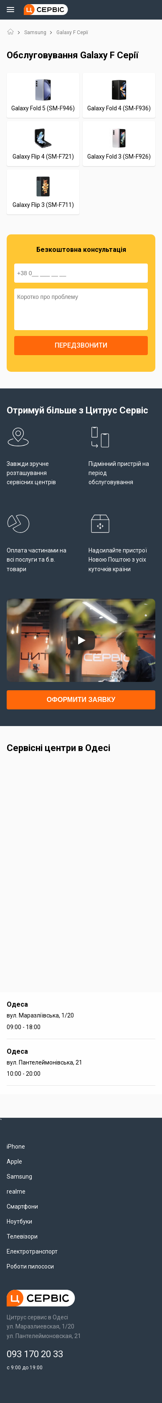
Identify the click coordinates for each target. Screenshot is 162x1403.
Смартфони (22, 1206)
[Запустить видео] (81, 640)
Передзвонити (81, 345)
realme (16, 1191)
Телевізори (22, 1236)
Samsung (35, 32)
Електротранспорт (32, 1251)
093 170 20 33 (35, 1354)
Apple (14, 1161)
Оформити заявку (81, 699)
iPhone (16, 1146)
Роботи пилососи (30, 1266)
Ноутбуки (19, 1221)
